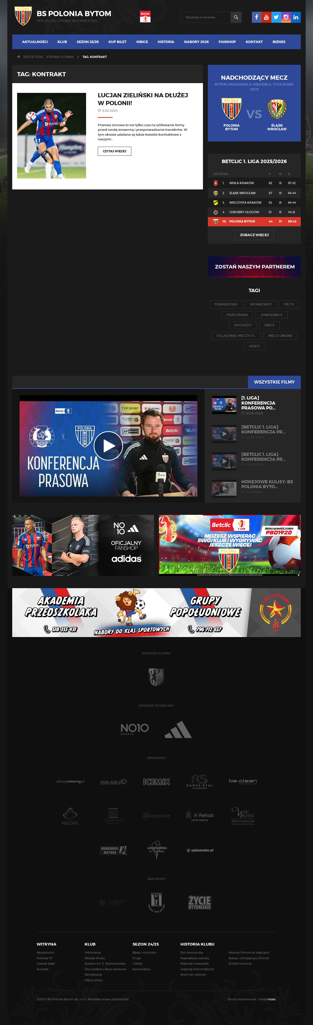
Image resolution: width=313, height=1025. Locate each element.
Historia (166, 42)
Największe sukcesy (194, 958)
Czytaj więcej (114, 151)
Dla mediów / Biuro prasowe (105, 969)
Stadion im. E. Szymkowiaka (105, 963)
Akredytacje (93, 974)
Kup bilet (118, 42)
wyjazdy (242, 325)
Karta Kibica (141, 969)
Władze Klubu (95, 958)
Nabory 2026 (196, 42)
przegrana (237, 315)
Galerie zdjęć (46, 963)
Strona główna (60, 57)
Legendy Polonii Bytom (197, 969)
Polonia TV (44, 958)
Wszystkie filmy (274, 382)
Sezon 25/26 (88, 42)
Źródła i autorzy (239, 963)
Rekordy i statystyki (194, 963)
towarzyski (225, 304)
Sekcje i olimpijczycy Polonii (248, 958)
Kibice (142, 42)
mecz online (280, 335)
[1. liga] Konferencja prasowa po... (252, 405)
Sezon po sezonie (193, 974)
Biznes (279, 42)
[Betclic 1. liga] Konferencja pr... (252, 432)
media (267, 999)
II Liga (137, 958)
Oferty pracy (93, 980)
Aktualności (35, 42)
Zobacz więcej (254, 235)
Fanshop (227, 42)
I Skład (137, 963)
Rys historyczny (191, 952)
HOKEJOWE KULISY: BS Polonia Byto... (252, 487)
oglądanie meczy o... (236, 335)
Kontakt (254, 42)
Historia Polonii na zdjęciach (248, 952)
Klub (62, 42)
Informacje (93, 952)
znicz (269, 325)
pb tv (289, 304)
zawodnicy (271, 315)
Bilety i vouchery (144, 952)
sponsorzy (260, 304)
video (254, 346)
